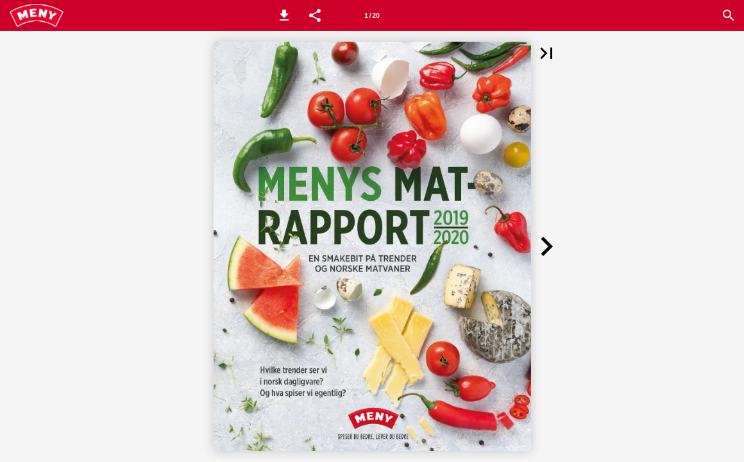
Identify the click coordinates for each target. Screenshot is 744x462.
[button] (284, 15)
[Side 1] (372, 15)
